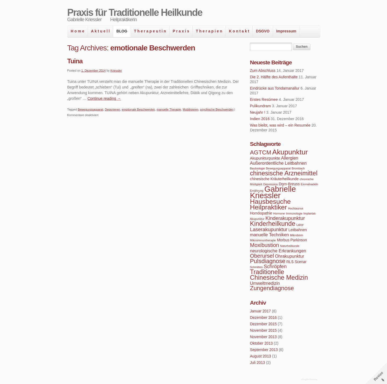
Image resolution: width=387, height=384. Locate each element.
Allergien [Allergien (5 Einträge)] (289, 158)
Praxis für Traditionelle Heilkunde (134, 12)
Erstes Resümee (264, 99)
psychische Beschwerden (217, 109)
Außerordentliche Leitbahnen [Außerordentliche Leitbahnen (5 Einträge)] (278, 163)
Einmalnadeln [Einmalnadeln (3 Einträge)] (309, 184)
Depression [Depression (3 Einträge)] (270, 184)
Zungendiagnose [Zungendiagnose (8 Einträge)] (272, 288)
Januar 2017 (260, 311)
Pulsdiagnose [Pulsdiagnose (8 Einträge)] (267, 261)
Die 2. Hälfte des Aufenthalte (274, 77)
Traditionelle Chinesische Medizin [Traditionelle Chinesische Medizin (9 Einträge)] (279, 274)
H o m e (77, 31)
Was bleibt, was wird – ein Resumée (280, 125)
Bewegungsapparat (90, 109)
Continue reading (104, 98)
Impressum (286, 31)
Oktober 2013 (261, 343)
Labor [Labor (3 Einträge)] (300, 224)
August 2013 (260, 356)
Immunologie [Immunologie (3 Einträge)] (294, 213)
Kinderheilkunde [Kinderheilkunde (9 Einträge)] (272, 223)
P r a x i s (181, 31)
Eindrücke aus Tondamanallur (274, 88)
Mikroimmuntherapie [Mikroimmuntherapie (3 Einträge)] (263, 240)
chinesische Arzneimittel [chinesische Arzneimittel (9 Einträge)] (283, 173)
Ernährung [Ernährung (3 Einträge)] (256, 190)
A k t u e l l (100, 31)
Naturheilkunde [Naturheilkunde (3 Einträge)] (289, 246)
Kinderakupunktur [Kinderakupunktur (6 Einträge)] (285, 218)
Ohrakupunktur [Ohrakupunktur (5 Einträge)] (289, 256)
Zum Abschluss (262, 70)
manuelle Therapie (169, 109)
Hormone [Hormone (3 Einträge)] (279, 213)
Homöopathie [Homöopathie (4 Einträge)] (261, 213)
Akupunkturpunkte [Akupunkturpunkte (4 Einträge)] (265, 158)
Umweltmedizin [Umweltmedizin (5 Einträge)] (265, 283)
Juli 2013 (257, 362)
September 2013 (264, 350)
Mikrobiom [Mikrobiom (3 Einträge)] (296, 235)
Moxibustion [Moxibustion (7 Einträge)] (264, 245)
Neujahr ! (257, 112)
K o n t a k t (239, 31)
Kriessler (116, 70)
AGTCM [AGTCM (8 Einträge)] (260, 152)
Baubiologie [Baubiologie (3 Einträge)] (257, 168)
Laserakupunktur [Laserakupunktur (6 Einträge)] (268, 229)
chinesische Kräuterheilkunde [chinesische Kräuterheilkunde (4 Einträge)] (274, 179)
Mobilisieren (191, 109)
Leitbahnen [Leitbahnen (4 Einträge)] (297, 230)
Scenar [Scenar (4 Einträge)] (300, 262)
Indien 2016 (260, 119)
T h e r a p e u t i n (150, 31)
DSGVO (263, 31)
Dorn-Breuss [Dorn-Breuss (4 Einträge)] (289, 184)
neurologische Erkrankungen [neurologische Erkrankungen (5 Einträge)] (278, 250)
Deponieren (112, 109)
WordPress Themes (310, 379)
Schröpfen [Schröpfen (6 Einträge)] (275, 266)
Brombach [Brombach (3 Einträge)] (298, 168)
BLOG (121, 31)
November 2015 (263, 330)
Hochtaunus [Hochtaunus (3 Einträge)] (295, 208)
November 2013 (263, 337)
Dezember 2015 (263, 324)
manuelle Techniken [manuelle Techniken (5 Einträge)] (269, 234)
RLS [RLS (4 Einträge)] (290, 262)
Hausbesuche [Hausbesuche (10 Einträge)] (270, 201)
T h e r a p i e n (209, 31)
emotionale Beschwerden (138, 109)
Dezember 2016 (263, 317)
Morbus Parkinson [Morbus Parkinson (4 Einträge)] (292, 240)
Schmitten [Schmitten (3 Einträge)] (256, 267)
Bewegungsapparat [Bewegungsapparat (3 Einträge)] (278, 168)
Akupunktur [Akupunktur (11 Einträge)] (290, 152)
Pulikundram (260, 106)
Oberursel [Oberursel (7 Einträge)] (262, 256)
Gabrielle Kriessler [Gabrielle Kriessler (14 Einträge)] (273, 192)
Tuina (75, 61)
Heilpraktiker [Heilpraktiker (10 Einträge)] (268, 207)
